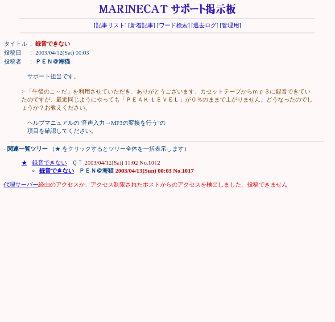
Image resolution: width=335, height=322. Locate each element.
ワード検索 (173, 25)
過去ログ (204, 25)
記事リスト (110, 25)
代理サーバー (21, 184)
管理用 (230, 25)
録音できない (49, 162)
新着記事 (141, 25)
